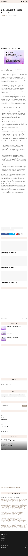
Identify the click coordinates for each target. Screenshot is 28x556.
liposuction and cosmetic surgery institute (9, 396)
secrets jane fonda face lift (7, 519)
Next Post (24, 318)
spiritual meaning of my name (7, 229)
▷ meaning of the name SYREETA (10, 252)
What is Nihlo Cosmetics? (11, 520)
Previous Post (4, 318)
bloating (2, 421)
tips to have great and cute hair (12, 508)
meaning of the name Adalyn (20, 527)
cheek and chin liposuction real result (15, 513)
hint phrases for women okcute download (10, 500)
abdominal (3, 415)
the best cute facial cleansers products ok (10, 487)
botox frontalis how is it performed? (8, 512)
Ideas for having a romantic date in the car (10, 504)
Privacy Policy (20, 554)
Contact (14, 554)
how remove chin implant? (13, 515)
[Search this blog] (11, 406)
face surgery (14, 547)
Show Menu (4, 1)
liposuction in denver (21, 396)
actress (2, 417)
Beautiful (3, 413)
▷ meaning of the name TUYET (9, 282)
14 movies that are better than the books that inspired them (14, 499)
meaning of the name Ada (19, 526)
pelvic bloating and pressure (16, 524)
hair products (21, 394)
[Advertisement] (14, 32)
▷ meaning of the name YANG (12, 332)
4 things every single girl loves (20, 502)
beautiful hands (4, 419)
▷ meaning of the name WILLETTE (14, 326)
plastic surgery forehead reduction (16, 518)
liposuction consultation (6, 522)
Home (2, 6)
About (10, 554)
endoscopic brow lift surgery (7, 514)
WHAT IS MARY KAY (17, 509)
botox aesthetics (5, 394)
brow (2, 428)
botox (2, 424)
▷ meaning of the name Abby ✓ (17, 525)
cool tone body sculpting (13, 394)
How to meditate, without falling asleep (15, 501)
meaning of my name (8, 6)
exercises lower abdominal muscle (17, 521)
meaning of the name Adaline (7, 527)
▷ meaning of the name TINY (9, 267)
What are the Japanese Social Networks (18, 511)
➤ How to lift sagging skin (17, 506)
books (2, 422)
